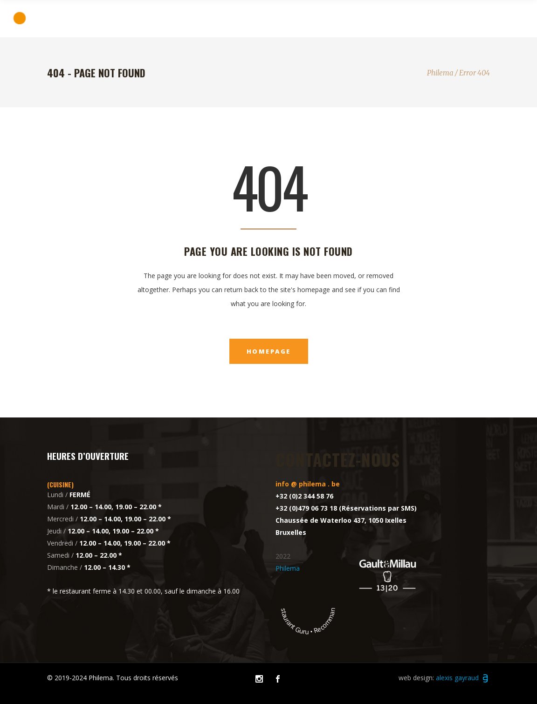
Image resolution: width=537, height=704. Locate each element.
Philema (440, 72)
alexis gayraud (463, 677)
